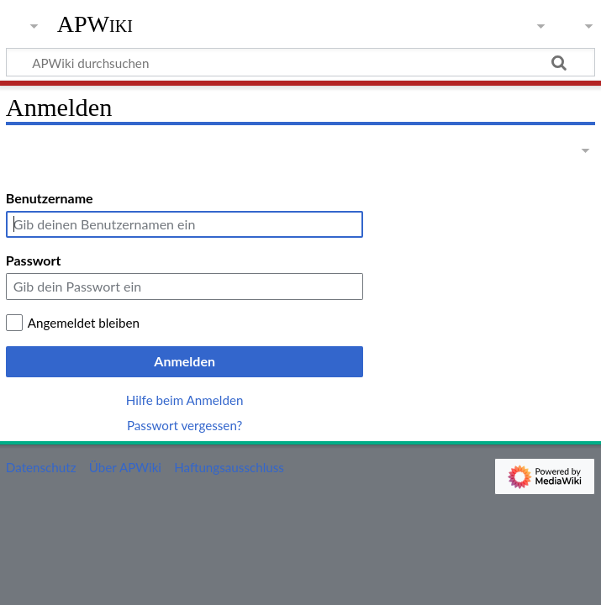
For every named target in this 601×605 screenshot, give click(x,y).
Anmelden (184, 361)
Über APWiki (125, 467)
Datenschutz (41, 467)
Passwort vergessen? (184, 425)
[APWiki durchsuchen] (300, 62)
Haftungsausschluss (229, 467)
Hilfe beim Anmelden (185, 400)
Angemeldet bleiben (84, 322)
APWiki (95, 24)
